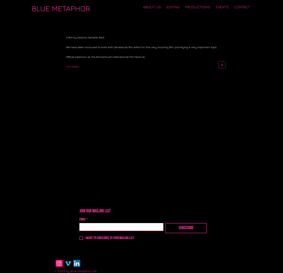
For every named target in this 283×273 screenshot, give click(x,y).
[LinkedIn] (76, 263)
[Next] (221, 64)
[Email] (120, 227)
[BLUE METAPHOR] (61, 8)
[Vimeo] (67, 263)
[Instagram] (59, 263)
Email (83, 219)
